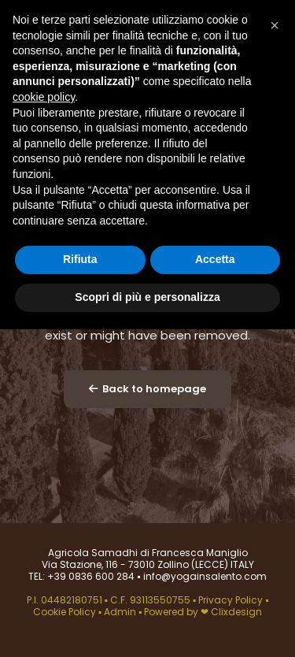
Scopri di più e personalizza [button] (147, 297)
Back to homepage (147, 388)
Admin (120, 611)
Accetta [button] (215, 259)
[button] (274, 25)
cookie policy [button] (44, 97)
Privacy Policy (231, 600)
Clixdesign (236, 611)
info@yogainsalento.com (204, 576)
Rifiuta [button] (80, 259)
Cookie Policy (65, 611)
